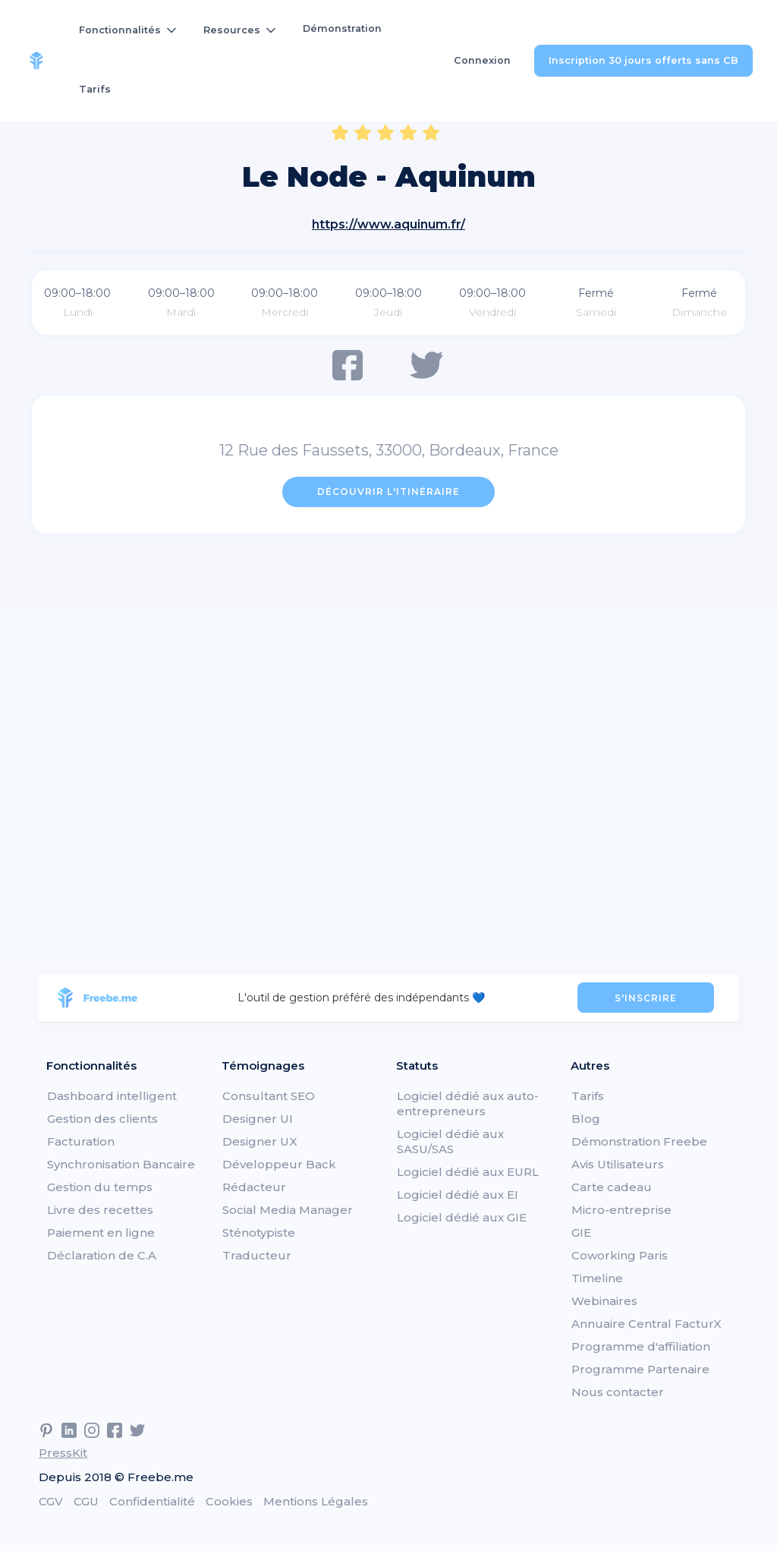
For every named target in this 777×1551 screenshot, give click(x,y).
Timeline (597, 1278)
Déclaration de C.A (101, 1255)
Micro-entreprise (621, 1210)
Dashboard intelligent (112, 1096)
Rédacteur (254, 1187)
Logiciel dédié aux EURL (468, 1172)
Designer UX (259, 1141)
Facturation (81, 1141)
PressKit (63, 1452)
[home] (36, 61)
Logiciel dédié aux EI (457, 1194)
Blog (585, 1118)
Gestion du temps (100, 1187)
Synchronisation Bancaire (121, 1164)
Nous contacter (617, 1392)
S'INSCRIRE (646, 998)
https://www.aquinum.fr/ (388, 224)
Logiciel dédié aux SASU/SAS (450, 1141)
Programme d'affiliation (640, 1346)
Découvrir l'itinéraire (388, 491)
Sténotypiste (258, 1232)
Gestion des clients (102, 1118)
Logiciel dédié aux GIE (462, 1217)
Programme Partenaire (640, 1369)
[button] (129, 30)
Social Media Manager (287, 1210)
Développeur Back (279, 1164)
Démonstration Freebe (639, 1141)
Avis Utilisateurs (617, 1164)
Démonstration (342, 28)
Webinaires (604, 1301)
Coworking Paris (619, 1255)
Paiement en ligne (101, 1232)
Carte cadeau (611, 1187)
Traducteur (256, 1255)
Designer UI (257, 1118)
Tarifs (95, 89)
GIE (581, 1232)
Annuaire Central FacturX (646, 1323)
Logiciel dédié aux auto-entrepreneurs (468, 1103)
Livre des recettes (100, 1210)
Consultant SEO (268, 1096)
